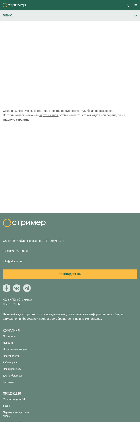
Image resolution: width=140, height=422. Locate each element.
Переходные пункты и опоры (16, 414)
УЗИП (6, 405)
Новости (8, 342)
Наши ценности (12, 369)
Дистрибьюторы (12, 375)
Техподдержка (70, 274)
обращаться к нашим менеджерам (79, 318)
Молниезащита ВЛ (14, 399)
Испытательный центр (16, 349)
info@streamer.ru (14, 261)
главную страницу (16, 119)
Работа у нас (10, 362)
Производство (11, 355)
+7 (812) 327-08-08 (15, 251)
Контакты (8, 382)
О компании (10, 336)
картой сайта (48, 115)
